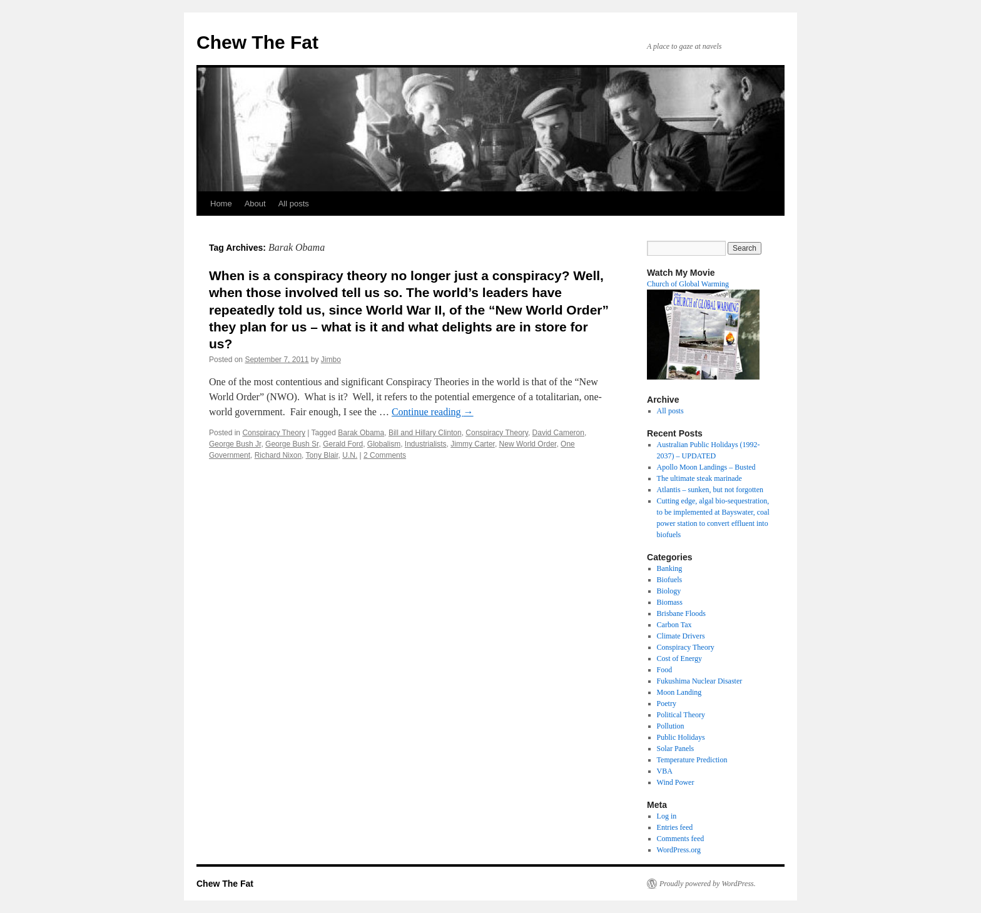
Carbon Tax (674, 624)
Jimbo (331, 359)
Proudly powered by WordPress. (707, 883)
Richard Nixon (278, 455)
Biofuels (670, 579)
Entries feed (675, 827)
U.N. (349, 455)
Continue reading (433, 411)
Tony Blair (322, 455)
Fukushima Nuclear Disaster (700, 681)
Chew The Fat (257, 42)
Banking (670, 568)
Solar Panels (675, 748)
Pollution (670, 726)
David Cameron (558, 432)
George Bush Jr (235, 444)
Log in (667, 816)
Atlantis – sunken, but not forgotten (710, 489)
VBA (665, 771)
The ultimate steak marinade (699, 478)
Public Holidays (681, 737)
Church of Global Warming (688, 284)
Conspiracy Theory (273, 432)
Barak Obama (361, 432)
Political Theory (681, 714)
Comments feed (680, 838)
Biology (669, 591)
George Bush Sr (291, 444)
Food (665, 669)
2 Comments (384, 455)
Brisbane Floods (681, 613)
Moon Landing (679, 692)
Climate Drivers (681, 636)
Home (221, 203)
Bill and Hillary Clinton (425, 432)
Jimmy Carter (472, 444)
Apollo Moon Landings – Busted (706, 467)
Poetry (666, 703)
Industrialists (426, 444)
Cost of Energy (679, 658)
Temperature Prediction (692, 759)
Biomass (670, 602)
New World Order (528, 444)
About (255, 203)
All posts (293, 203)
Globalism (383, 444)
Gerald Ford (343, 444)
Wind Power (675, 782)
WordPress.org (679, 849)
